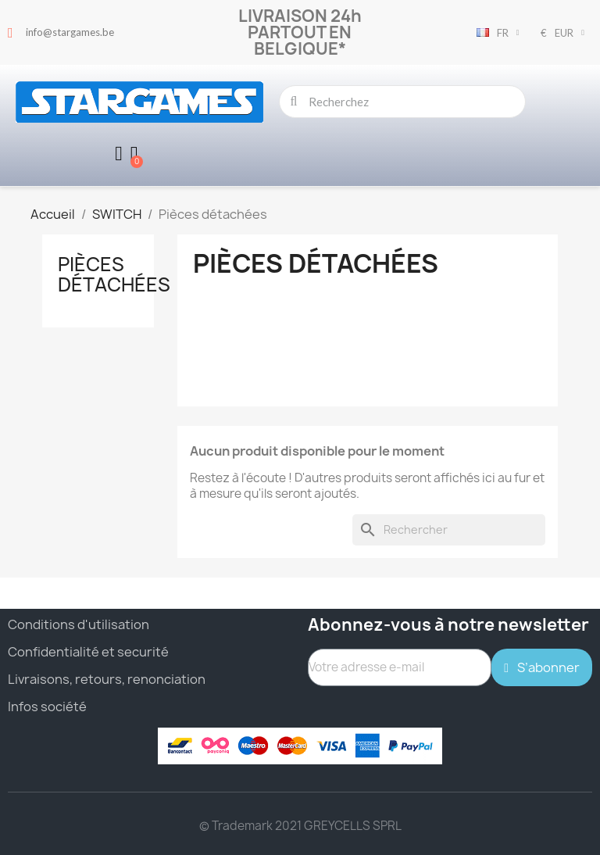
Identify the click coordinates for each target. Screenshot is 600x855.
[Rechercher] (448, 530)
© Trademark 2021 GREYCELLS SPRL (300, 825)
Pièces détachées (114, 274)
